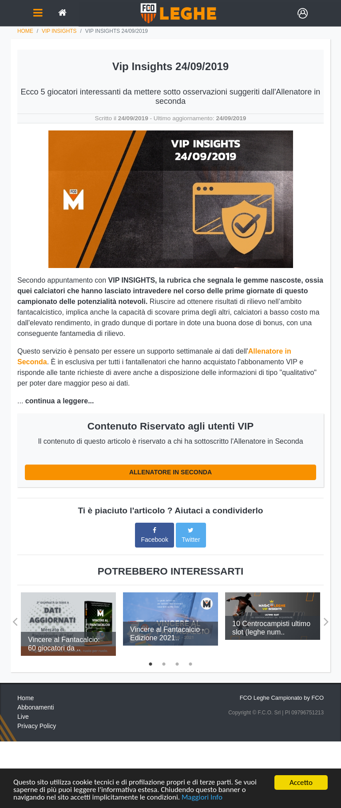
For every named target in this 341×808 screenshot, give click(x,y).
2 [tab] (163, 662)
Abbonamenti (35, 707)
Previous (15, 618)
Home (25, 31)
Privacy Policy (36, 725)
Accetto (301, 782)
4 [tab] (190, 662)
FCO (318, 697)
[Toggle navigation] (38, 13)
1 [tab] (150, 662)
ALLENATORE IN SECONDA (170, 472)
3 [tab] (177, 662)
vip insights (59, 31)
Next (325, 618)
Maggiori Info (202, 797)
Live (23, 716)
